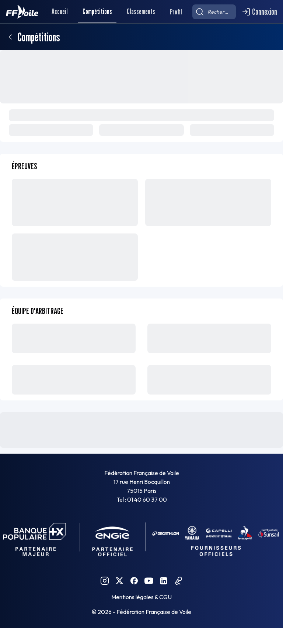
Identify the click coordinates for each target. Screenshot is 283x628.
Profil (176, 11)
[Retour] (10, 37)
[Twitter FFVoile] (119, 581)
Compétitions (97, 11)
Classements (141, 11)
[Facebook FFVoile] (134, 581)
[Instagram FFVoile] (105, 581)
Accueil (60, 11)
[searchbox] (214, 11)
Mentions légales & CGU (141, 597)
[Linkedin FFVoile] (164, 581)
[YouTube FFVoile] (149, 581)
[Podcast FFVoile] (178, 581)
